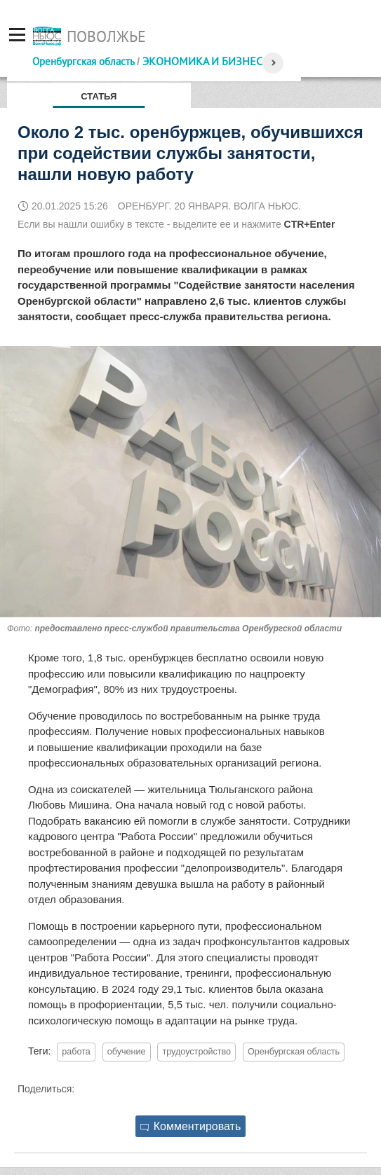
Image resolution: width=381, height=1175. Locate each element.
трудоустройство (196, 1052)
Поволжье (106, 36)
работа (76, 1052)
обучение (126, 1052)
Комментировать (190, 1126)
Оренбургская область (83, 61)
